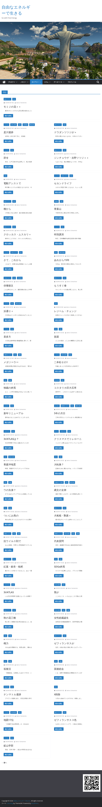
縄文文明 (32, 124)
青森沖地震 (10, 464)
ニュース (6, 150)
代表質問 (59, 541)
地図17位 (9, 720)
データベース (58, 82)
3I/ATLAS (9, 592)
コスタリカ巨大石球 (65, 387)
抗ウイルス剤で (12, 541)
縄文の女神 (60, 490)
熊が (56, 592)
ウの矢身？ (10, 490)
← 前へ (4, 763)
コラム (46, 82)
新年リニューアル (13, 413)
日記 (14, 99)
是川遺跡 (8, 132)
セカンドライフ (63, 183)
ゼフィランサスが (64, 643)
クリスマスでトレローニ (68, 439)
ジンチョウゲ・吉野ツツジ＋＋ (71, 157)
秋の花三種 (10, 617)
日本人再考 (13, 124)
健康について (7, 533)
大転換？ (59, 464)
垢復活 (7, 668)
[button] (16, 82)
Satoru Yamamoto (21, 103)
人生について (65, 175)
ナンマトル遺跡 (12, 694)
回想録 (56, 201)
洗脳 (61, 329)
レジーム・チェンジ (65, 311)
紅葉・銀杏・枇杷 (13, 566)
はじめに (6, 406)
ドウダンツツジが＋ (65, 132)
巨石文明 (57, 380)
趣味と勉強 (78, 406)
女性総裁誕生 (61, 617)
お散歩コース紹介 (59, 482)
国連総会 (59, 668)
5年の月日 (59, 413)
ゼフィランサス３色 (65, 720)
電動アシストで (12, 183)
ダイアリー (35, 82)
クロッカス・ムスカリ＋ (17, 234)
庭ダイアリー (7, 99)
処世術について (65, 406)
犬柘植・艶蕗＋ (62, 515)
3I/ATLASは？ (11, 439)
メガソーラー (11, 362)
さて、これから (12, 260)
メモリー (23, 82)
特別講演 (59, 234)
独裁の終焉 (10, 387)
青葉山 (57, 208)
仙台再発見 (13, 712)
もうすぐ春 (60, 285)
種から (7, 208)
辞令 (6, 157)
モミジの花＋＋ (12, 106)
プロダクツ (11, 82)
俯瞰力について (7, 354)
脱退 (56, 336)
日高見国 (25, 124)
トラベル (6, 124)
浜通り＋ (8, 311)
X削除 (57, 694)
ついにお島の (11, 515)
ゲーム (56, 431)
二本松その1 (61, 362)
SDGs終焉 (59, 566)
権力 (6, 643)
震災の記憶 (62, 252)
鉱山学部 (8, 745)
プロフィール (72, 82)
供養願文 (8, 285)
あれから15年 (61, 260)
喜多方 (7, 336)
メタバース (6, 431)
